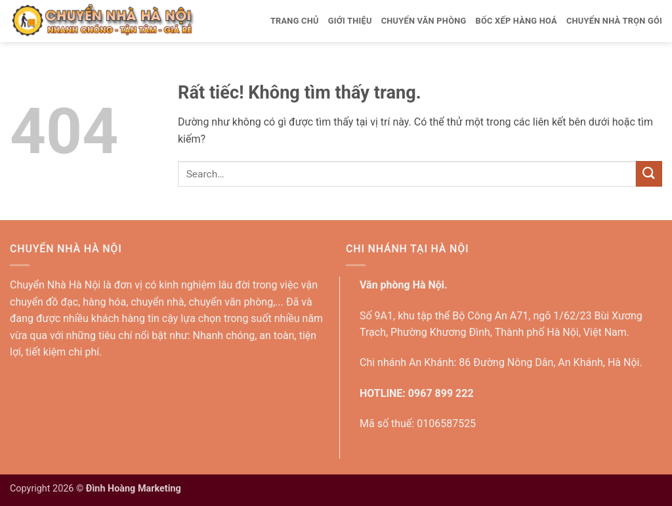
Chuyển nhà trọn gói (614, 21)
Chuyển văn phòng (424, 21)
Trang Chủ (294, 21)
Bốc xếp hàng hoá (515, 21)
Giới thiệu (350, 21)
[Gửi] (649, 174)
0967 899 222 (441, 393)
